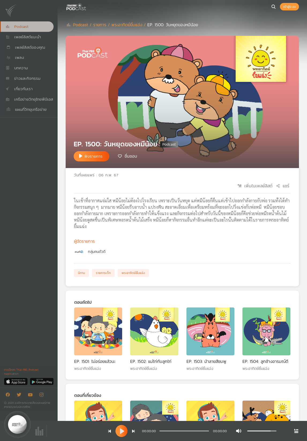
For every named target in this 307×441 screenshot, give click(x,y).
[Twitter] (20, 396)
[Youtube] (32, 396)
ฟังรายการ (93, 156)
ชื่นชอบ (131, 156)
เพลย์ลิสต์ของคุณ (25, 47)
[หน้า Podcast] (87, 6)
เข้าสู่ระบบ (289, 6)
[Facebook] (9, 396)
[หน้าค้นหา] (273, 7)
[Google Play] (41, 381)
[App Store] (16, 381)
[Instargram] (43, 396)
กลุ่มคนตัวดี (97, 251)
